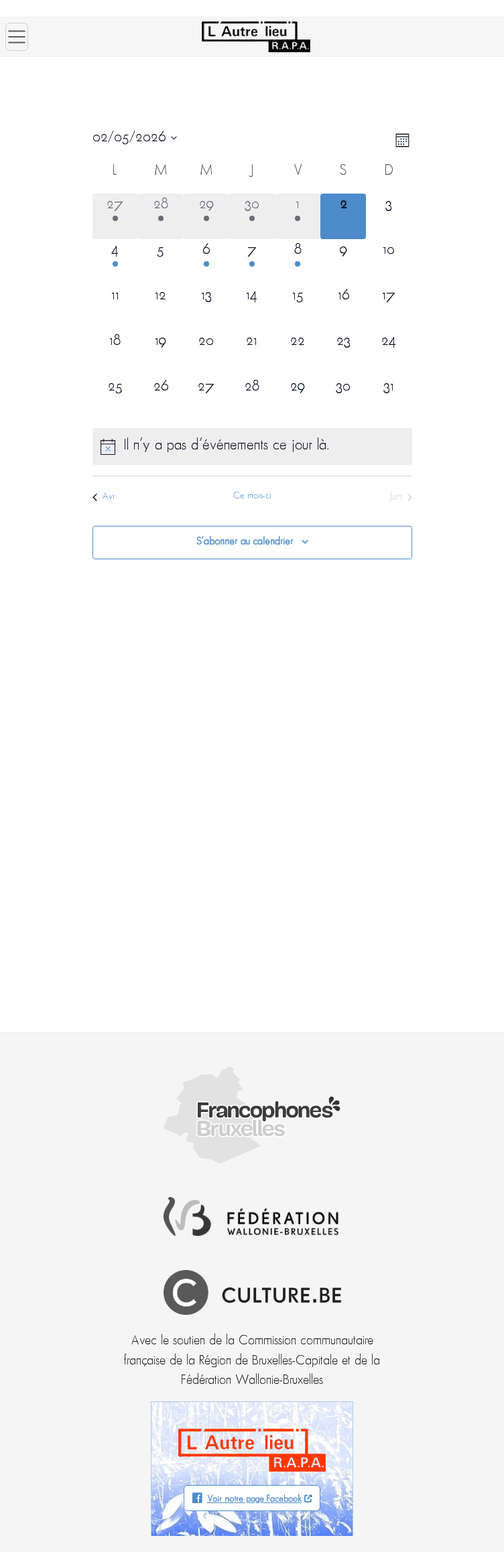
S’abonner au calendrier (244, 542)
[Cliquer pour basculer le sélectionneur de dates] (134, 138)
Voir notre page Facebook (254, 1499)
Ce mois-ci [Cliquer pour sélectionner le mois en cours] (252, 496)
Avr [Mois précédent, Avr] (103, 497)
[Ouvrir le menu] (16, 37)
